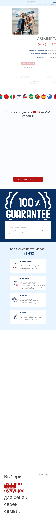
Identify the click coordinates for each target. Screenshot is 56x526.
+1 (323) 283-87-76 (33, 506)
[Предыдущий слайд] (2, 133)
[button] (35, 141)
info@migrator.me (33, 509)
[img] (8, 501)
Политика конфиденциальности (12, 513)
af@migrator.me (43, 511)
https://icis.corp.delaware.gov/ (11, 511)
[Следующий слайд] (53, 133)
